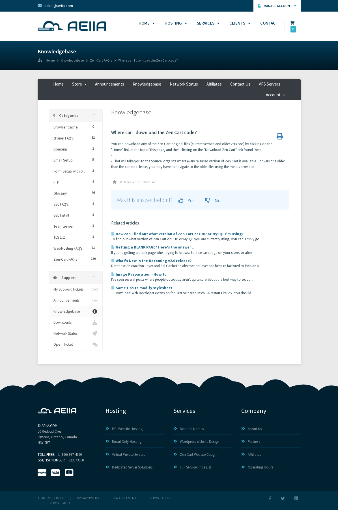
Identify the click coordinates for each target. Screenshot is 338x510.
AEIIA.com (49, 425)
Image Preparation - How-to (139, 274)
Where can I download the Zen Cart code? (148, 60)
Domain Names (188, 428)
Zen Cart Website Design (195, 454)
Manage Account (277, 6)
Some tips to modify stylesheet (142, 287)
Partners (250, 441)
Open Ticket (75, 344)
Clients (239, 23)
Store (79, 84)
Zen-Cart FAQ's (101, 60)
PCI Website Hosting (124, 428)
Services (207, 23)
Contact (269, 23)
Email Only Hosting (123, 441)
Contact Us (240, 84)
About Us (251, 428)
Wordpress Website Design (196, 441)
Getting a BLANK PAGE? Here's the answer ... (153, 247)
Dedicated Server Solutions (129, 467)
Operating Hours (257, 467)
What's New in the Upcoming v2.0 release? (151, 260)
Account (275, 94)
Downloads (75, 322)
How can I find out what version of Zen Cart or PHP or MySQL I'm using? (177, 234)
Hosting (175, 23)
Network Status (184, 84)
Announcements (109, 84)
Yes (186, 200)
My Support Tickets (75, 289)
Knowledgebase (72, 60)
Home (146, 23)
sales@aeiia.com (55, 5)
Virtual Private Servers (125, 454)
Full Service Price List (192, 467)
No (213, 200)
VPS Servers (269, 84)
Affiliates (214, 84)
